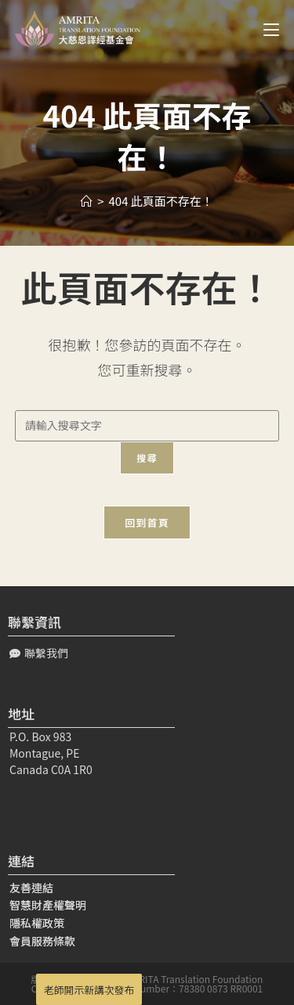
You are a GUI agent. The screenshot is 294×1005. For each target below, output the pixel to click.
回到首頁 (147, 522)
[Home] (87, 201)
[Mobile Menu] (265, 29)
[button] (39, 653)
